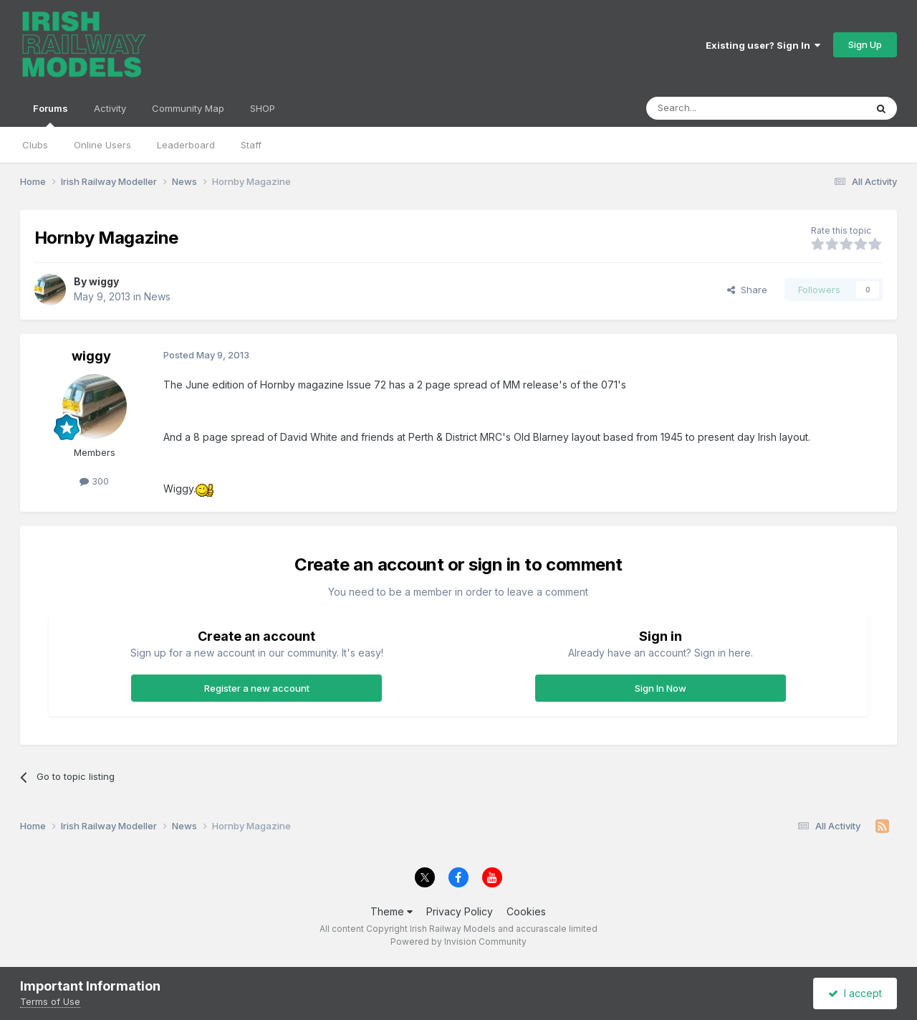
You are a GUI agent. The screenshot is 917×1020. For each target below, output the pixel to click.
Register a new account (256, 688)
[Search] (719, 108)
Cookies (526, 911)
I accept (855, 993)
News (157, 296)
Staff (251, 145)
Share (747, 289)
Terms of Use (50, 1001)
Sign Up (865, 44)
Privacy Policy (459, 911)
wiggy (104, 281)
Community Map (188, 108)
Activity (110, 108)
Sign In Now (660, 688)
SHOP (262, 108)
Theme (391, 911)
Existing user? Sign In (763, 45)
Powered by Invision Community (458, 941)
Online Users (102, 145)
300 (94, 481)
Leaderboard (186, 145)
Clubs (35, 145)
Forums (50, 115)
